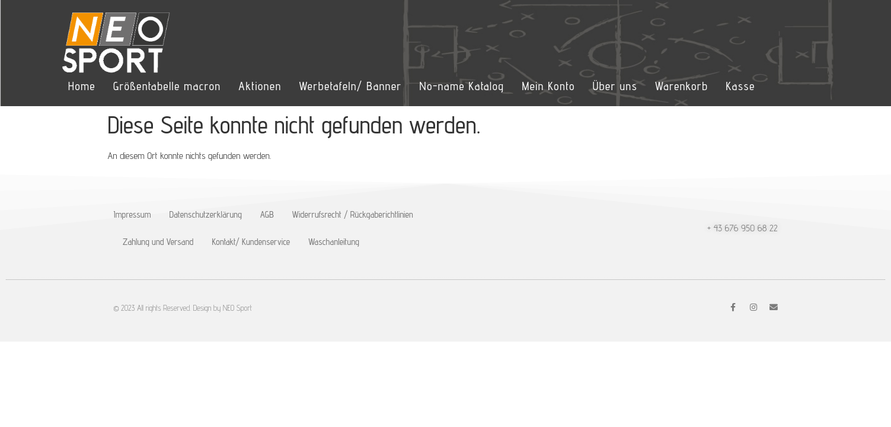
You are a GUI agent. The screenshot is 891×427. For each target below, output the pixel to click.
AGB (267, 214)
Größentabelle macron (167, 86)
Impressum (132, 214)
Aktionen (259, 86)
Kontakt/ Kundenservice (251, 242)
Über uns (615, 86)
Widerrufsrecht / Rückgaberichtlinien (352, 214)
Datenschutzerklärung (205, 214)
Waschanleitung (333, 242)
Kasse (740, 86)
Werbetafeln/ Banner (350, 86)
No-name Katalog (462, 86)
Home (81, 86)
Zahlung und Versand (158, 242)
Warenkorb (681, 86)
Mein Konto (548, 86)
